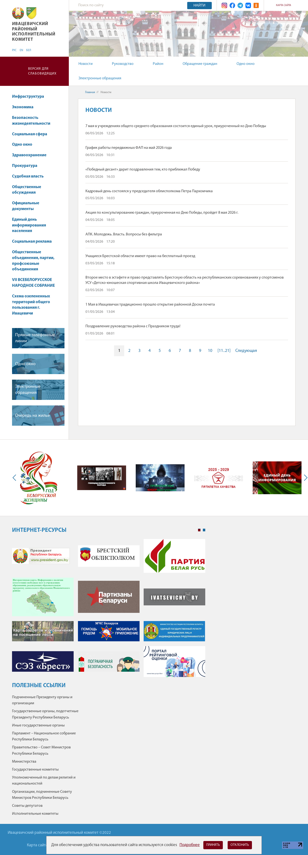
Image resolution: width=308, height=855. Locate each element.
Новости (85, 64)
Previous (15, 478)
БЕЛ (28, 50)
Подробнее (190, 845)
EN (21, 50)
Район (158, 64)
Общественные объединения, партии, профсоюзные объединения (33, 260)
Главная (90, 92)
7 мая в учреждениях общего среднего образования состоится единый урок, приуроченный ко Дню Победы (175, 126)
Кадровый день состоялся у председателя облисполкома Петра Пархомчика (149, 191)
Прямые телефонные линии (35, 338)
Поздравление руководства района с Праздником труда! (132, 326)
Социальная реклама (32, 241)
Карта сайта (283, 5)
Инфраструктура (30, 97)
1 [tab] (199, 530)
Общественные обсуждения (26, 190)
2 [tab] (204, 530)
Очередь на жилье (32, 415)
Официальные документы (25, 206)
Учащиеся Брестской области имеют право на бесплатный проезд (140, 256)
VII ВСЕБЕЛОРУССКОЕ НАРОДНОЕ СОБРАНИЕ (33, 283)
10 (210, 351)
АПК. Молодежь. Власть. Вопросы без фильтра (123, 234)
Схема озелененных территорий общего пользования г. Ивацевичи (31, 304)
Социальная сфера (32, 134)
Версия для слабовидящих (42, 71)
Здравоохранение (31, 155)
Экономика (25, 107)
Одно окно (246, 64)
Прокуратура (24, 166)
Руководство (123, 64)
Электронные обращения (99, 78)
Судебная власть (28, 176)
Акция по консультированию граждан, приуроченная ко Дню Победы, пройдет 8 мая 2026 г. (161, 213)
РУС (14, 50)
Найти (199, 5)
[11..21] (224, 351)
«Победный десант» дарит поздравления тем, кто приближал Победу (142, 169)
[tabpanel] (108, 610)
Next (305, 478)
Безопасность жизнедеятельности (31, 121)
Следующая (246, 351)
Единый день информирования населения (29, 225)
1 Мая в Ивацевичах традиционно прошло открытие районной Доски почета (150, 305)
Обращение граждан (200, 64)
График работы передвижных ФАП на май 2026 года (128, 148)
